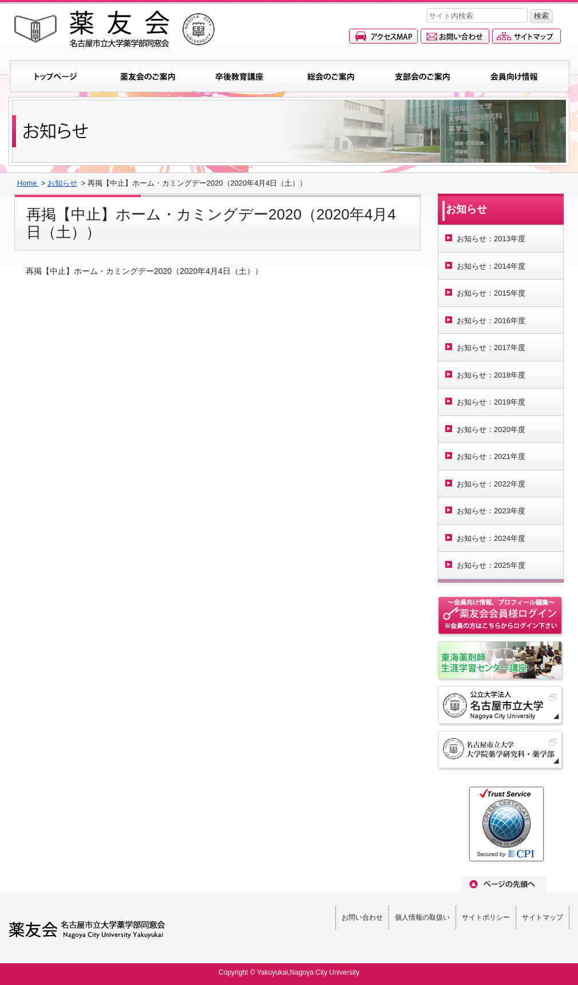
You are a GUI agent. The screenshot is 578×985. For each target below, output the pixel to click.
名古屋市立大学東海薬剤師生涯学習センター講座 (501, 661)
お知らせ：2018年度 (491, 375)
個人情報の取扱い (422, 917)
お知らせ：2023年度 (491, 511)
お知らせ (62, 183)
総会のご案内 (331, 76)
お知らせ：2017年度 (491, 347)
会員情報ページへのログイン (501, 617)
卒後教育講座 (239, 76)
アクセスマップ (383, 36)
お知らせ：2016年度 (491, 320)
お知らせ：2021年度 (491, 456)
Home (28, 183)
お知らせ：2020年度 (491, 429)
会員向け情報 (514, 76)
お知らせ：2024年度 (491, 538)
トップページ (56, 76)
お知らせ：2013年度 (491, 238)
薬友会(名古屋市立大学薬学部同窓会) (114, 29)
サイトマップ (526, 36)
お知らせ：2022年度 (491, 484)
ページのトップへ (504, 884)
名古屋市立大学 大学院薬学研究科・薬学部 (501, 751)
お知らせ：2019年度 (491, 402)
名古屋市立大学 (501, 706)
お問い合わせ (455, 36)
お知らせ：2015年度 (491, 293)
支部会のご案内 (422, 76)
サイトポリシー (486, 917)
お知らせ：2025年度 (491, 565)
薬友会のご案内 (147, 76)
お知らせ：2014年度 (491, 266)
